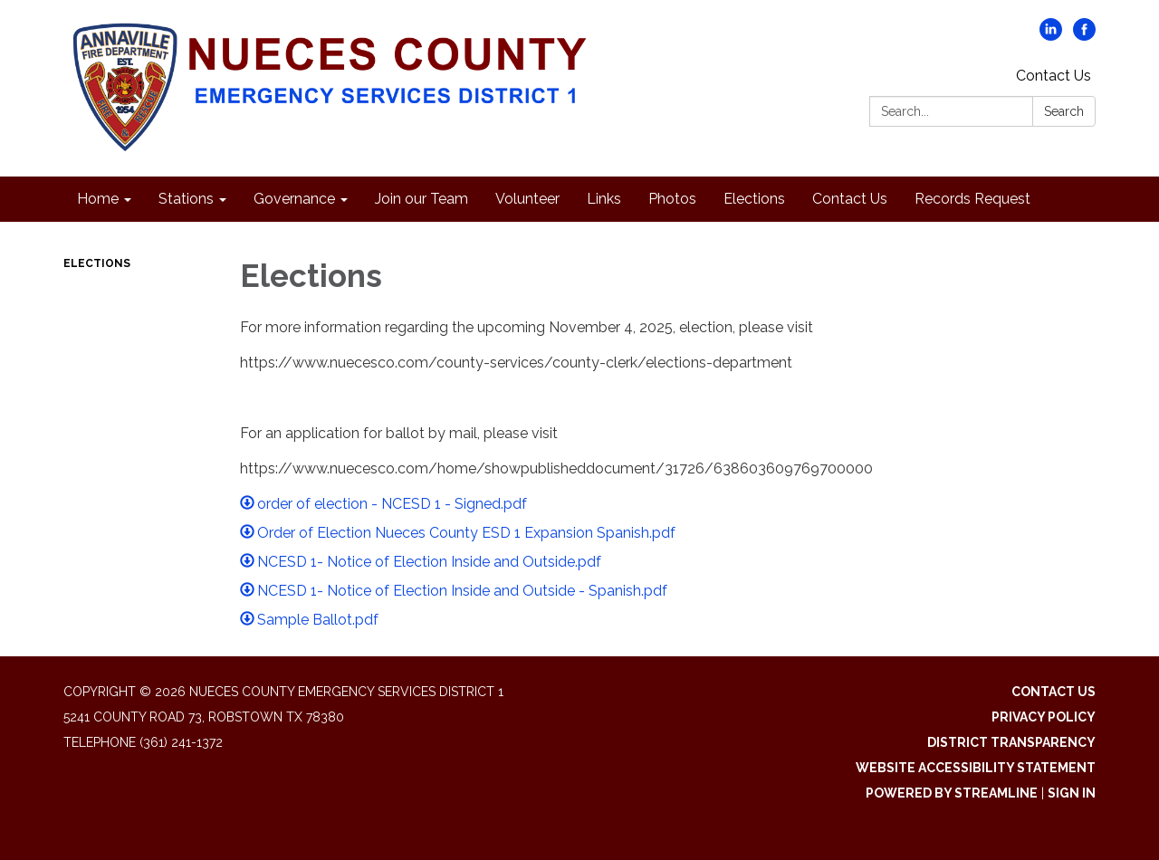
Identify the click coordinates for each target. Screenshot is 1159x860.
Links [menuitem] (604, 198)
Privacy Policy (1043, 717)
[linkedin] (1050, 35)
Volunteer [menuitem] (527, 198)
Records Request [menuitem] (972, 198)
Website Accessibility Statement (976, 767)
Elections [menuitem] (754, 198)
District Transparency (1011, 742)
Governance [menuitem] (294, 198)
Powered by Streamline (952, 793)
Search (1064, 111)
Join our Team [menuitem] (421, 198)
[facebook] (1084, 35)
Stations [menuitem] (186, 198)
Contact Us (1053, 75)
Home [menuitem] (98, 198)
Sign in (1072, 793)
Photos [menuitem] (672, 198)
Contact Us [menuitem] (849, 198)
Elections (96, 263)
